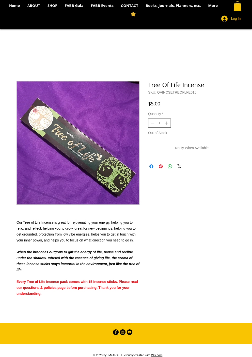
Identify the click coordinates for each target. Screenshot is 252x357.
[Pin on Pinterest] (161, 166)
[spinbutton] (159, 123)
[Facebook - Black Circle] (116, 332)
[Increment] (167, 123)
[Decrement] (152, 123)
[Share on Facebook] (151, 166)
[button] (237, 6)
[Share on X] (179, 166)
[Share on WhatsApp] (170, 166)
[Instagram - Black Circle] (123, 332)
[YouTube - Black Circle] (129, 332)
